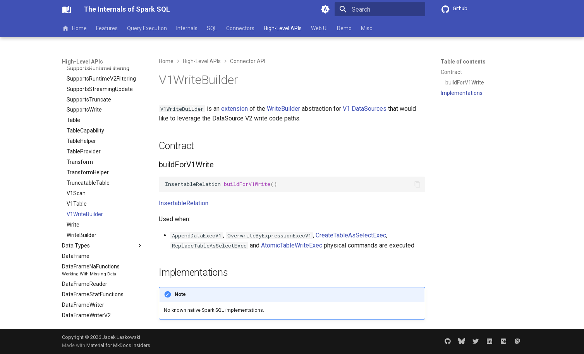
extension (234, 108)
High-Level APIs (283, 28)
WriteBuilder (283, 108)
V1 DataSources (364, 108)
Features (107, 28)
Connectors (240, 28)
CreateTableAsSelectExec (351, 235)
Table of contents (463, 61)
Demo (344, 28)
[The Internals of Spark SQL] (66, 9)
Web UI (319, 28)
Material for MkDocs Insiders (118, 345)
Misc (366, 28)
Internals (187, 28)
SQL (212, 28)
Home (74, 28)
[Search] (380, 9)
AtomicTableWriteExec (291, 245)
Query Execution (147, 28)
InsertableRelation (183, 203)
